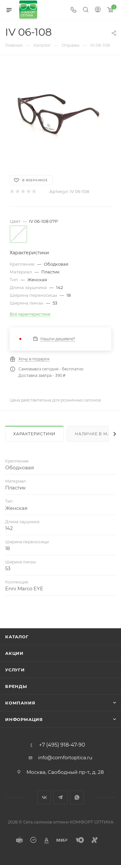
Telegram (60, 797)
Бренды (16, 686)
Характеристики (34, 433)
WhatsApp (77, 797)
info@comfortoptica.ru (65, 757)
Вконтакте (44, 797)
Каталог (17, 636)
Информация (24, 719)
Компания (20, 702)
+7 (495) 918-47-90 (62, 745)
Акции (14, 653)
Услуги (15, 669)
